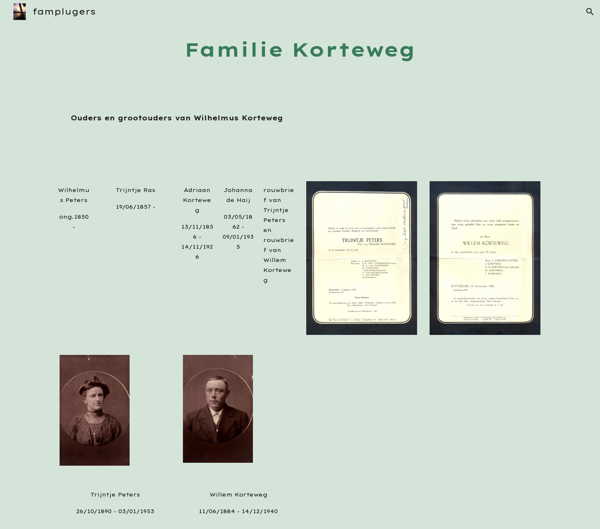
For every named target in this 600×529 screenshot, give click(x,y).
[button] (590, 12)
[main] (300, 49)
